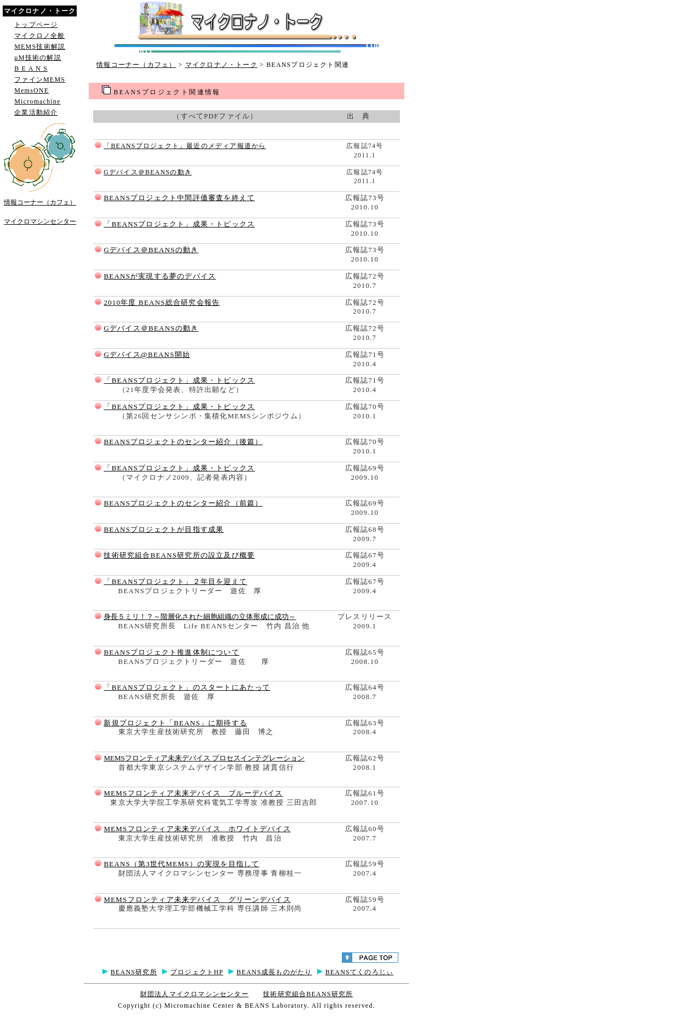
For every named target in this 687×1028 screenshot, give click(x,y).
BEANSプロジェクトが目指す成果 (164, 529)
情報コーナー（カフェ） (136, 65)
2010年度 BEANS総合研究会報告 (162, 302)
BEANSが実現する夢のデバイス (160, 276)
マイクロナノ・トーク (221, 65)
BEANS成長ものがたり (274, 972)
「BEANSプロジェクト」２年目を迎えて (175, 581)
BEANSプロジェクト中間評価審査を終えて (179, 198)
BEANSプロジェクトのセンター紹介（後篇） (183, 442)
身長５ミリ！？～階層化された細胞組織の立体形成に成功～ (200, 616)
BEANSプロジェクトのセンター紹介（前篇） (183, 503)
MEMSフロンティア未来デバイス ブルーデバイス (193, 793)
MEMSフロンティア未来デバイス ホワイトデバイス (197, 829)
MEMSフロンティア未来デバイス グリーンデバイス (197, 899)
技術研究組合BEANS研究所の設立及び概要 (179, 555)
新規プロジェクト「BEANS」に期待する (175, 723)
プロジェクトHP (197, 972)
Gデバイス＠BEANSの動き (148, 172)
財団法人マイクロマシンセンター (194, 994)
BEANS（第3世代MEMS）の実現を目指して (181, 864)
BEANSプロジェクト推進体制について (171, 652)
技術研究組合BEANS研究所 (308, 994)
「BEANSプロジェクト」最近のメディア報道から (185, 146)
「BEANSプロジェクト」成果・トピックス (179, 224)
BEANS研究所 (134, 972)
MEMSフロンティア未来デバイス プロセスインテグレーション (204, 758)
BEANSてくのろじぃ (359, 972)
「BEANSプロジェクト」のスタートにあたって (187, 687)
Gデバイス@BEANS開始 (147, 354)
